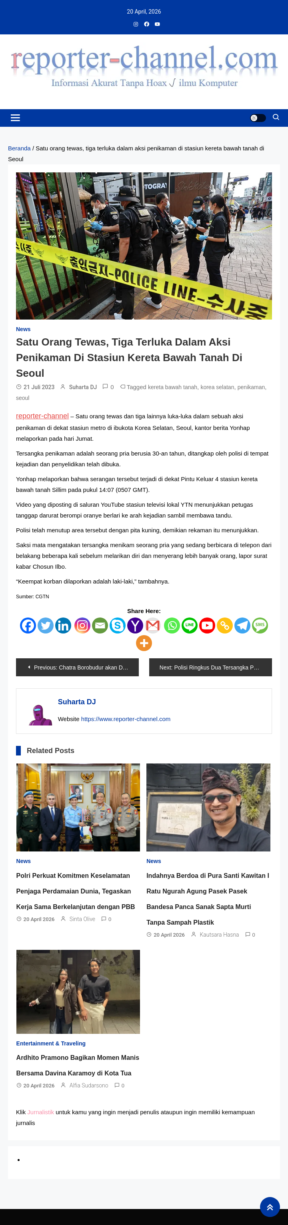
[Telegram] (242, 625)
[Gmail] (153, 625)
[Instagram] (82, 625)
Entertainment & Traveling (51, 1043)
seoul (22, 398)
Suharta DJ (83, 387)
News (23, 329)
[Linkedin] (63, 625)
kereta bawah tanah (172, 387)
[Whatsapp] (172, 625)
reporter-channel (42, 416)
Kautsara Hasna (219, 934)
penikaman (251, 387)
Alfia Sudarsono (89, 1085)
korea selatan (217, 387)
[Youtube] (207, 625)
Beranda (19, 148)
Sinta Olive (82, 919)
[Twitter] (46, 625)
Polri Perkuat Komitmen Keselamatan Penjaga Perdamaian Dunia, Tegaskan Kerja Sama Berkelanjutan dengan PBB (75, 891)
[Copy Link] (225, 625)
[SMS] (260, 625)
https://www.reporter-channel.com (125, 718)
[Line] (190, 625)
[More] (144, 643)
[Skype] (118, 625)
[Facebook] (28, 625)
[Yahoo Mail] (135, 625)
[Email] (100, 625)
